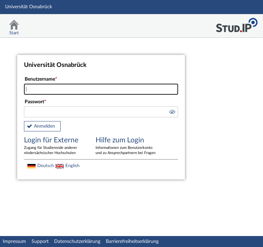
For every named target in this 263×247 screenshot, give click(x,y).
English (72, 166)
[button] (172, 112)
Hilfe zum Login (126, 146)
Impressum (14, 241)
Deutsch (45, 166)
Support (40, 241)
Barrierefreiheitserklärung (132, 241)
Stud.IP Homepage (236, 23)
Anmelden (44, 126)
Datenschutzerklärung (77, 241)
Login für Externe (55, 146)
